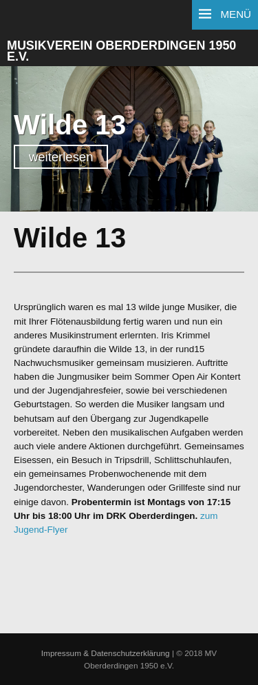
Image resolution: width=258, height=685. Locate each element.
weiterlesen (61, 157)
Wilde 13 (70, 125)
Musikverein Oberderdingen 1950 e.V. (121, 51)
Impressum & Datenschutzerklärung (105, 652)
